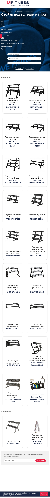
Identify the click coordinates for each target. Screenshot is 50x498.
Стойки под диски (6, 35)
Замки (3, 26)
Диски (3, 24)
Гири (2, 37)
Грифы (3, 21)
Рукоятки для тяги (6, 49)
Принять (44, 494)
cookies (17, 493)
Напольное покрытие (7, 46)
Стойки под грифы (6, 32)
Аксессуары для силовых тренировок (12, 43)
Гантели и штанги (6, 29)
